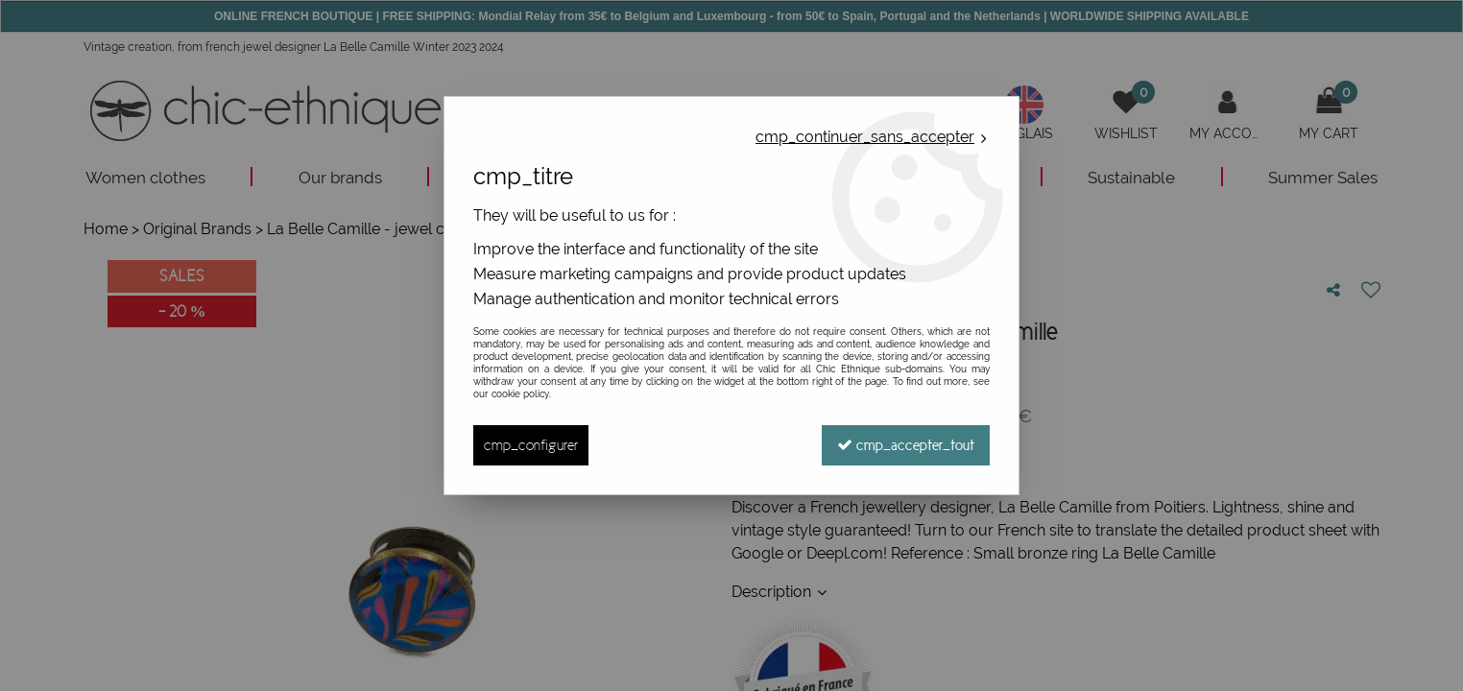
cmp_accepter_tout (905, 445)
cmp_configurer (531, 445)
